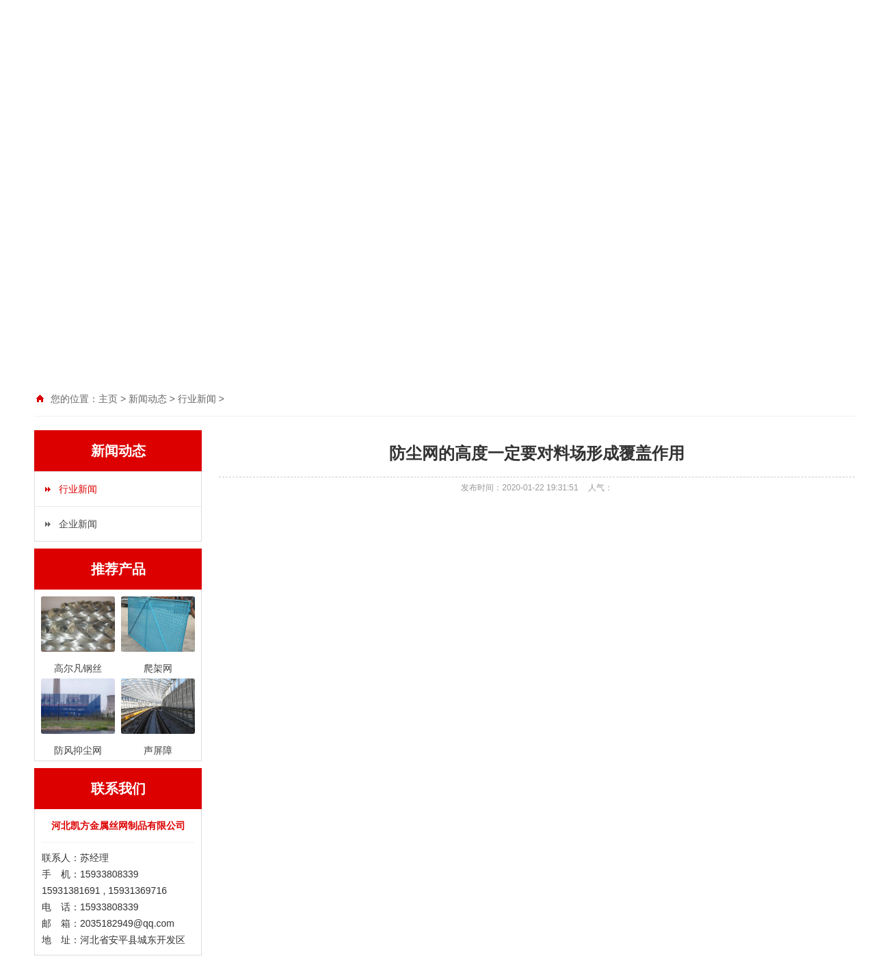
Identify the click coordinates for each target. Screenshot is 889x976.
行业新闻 (78, 489)
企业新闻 (78, 523)
